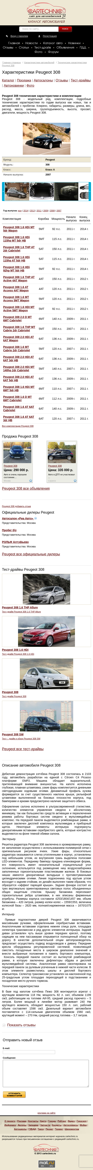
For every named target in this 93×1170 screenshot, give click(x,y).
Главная (14, 43)
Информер (10, 1125)
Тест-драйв (43, 47)
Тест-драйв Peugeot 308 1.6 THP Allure (21, 611)
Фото (38, 52)
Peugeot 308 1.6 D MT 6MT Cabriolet (17, 398)
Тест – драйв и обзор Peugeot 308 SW (21, 738)
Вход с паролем (19, 36)
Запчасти (45, 1125)
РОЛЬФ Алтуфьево (15, 542)
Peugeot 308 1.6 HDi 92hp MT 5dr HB (16, 269)
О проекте (10, 1121)
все (19, 210)
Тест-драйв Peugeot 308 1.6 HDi (18, 654)
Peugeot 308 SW (13, 734)
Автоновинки (14, 85)
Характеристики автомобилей (39, 62)
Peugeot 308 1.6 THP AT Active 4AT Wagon (19, 278)
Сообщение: (9, 1058)
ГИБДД (32, 1129)
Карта (43, 1121)
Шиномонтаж (72, 1129)
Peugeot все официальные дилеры (31, 554)
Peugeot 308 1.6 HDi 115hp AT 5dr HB (16, 259)
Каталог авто (53, 43)
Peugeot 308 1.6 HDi (15, 649)
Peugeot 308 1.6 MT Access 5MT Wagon (16, 298)
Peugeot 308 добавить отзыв (16, 506)
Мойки (83, 1125)
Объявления (65, 47)
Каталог (8, 80)
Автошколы (20, 1129)
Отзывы (8, 47)
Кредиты (56, 1125)
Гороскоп (82, 1121)
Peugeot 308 (10, 466)
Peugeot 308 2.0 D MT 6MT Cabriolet (17, 318)
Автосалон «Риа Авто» (19, 518)
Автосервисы (70, 1125)
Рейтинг (62, 1121)
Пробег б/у (9, 530)
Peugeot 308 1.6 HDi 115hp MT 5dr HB (16, 239)
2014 (25, 210)
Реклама (21, 1121)
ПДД (83, 47)
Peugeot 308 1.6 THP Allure (20, 607)
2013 (32, 210)
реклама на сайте (46, 1113)
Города (52, 1121)
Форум (53, 52)
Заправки (33, 1125)
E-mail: (6, 1048)
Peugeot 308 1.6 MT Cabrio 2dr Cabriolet (16, 348)
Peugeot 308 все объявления (26, 488)
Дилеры (22, 1125)
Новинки (74, 43)
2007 (59, 210)
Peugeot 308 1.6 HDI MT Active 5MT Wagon (19, 308)
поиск (65, 28)
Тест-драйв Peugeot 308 (14, 696)
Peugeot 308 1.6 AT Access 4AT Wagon (16, 288)
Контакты (33, 1121)
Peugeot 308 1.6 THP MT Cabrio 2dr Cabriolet (19, 328)
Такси (41, 1129)
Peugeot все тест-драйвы (23, 749)
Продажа (24, 80)
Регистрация (50, 36)
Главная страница (11, 62)
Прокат (49, 1129)
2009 (45, 210)
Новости (31, 43)
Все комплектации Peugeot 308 (18, 426)
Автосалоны (43, 80)
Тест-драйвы (81, 80)
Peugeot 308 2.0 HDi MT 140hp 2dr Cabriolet (19, 368)
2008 (52, 210)
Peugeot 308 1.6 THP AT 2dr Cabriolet (19, 249)
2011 (39, 210)
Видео (71, 1121)
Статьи (24, 47)
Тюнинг (59, 1129)
